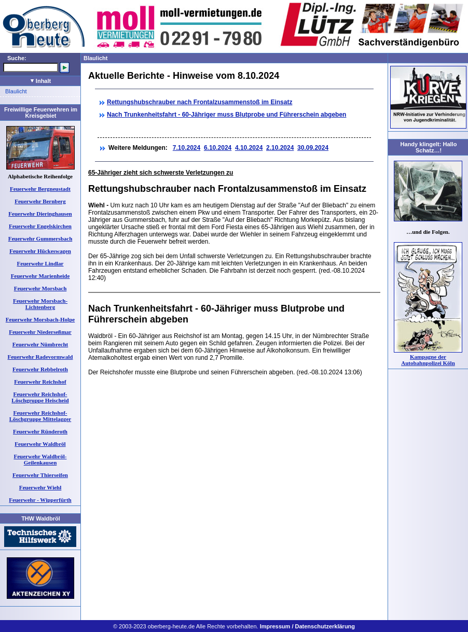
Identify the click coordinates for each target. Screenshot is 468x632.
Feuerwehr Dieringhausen (40, 213)
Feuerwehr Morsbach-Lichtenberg (40, 304)
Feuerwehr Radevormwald (40, 357)
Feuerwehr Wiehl (40, 487)
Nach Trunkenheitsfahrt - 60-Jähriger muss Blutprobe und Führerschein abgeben (226, 114)
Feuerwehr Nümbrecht (40, 344)
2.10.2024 (280, 147)
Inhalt (41, 81)
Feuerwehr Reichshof (40, 381)
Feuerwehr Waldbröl (40, 444)
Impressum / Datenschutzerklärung (307, 626)
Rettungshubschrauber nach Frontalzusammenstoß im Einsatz (199, 102)
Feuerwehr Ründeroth (40, 431)
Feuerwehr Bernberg (40, 201)
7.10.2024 (186, 147)
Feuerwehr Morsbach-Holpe (40, 319)
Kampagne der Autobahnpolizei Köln (428, 360)
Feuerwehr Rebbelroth (40, 369)
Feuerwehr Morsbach (40, 288)
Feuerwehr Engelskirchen (40, 226)
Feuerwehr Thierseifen (40, 475)
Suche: (16, 58)
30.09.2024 (312, 147)
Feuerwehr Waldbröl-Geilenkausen (40, 459)
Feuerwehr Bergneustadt (40, 189)
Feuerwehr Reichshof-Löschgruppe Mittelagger (40, 416)
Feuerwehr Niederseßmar (40, 332)
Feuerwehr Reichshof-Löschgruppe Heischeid (39, 397)
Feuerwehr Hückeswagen (40, 251)
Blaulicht (16, 91)
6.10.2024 (217, 147)
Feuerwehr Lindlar (40, 263)
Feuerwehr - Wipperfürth (40, 500)
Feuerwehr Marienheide (40, 276)
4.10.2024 (249, 147)
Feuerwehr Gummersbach (40, 238)
